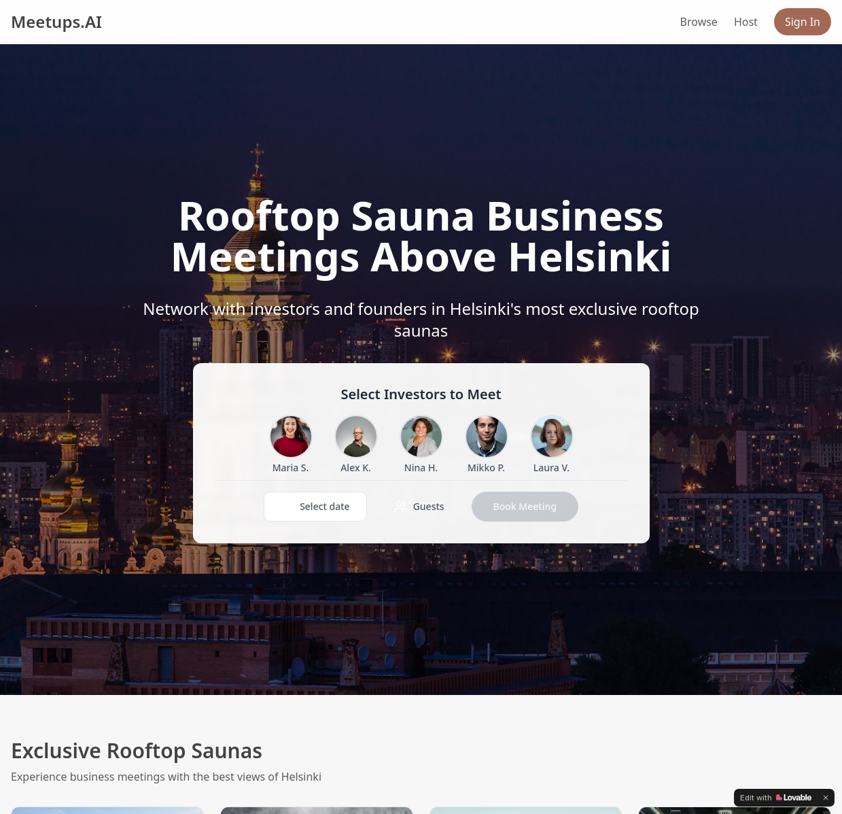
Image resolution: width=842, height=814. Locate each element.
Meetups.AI (56, 22)
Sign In (802, 21)
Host (746, 21)
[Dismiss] (826, 798)
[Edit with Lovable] (776, 798)
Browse (699, 21)
